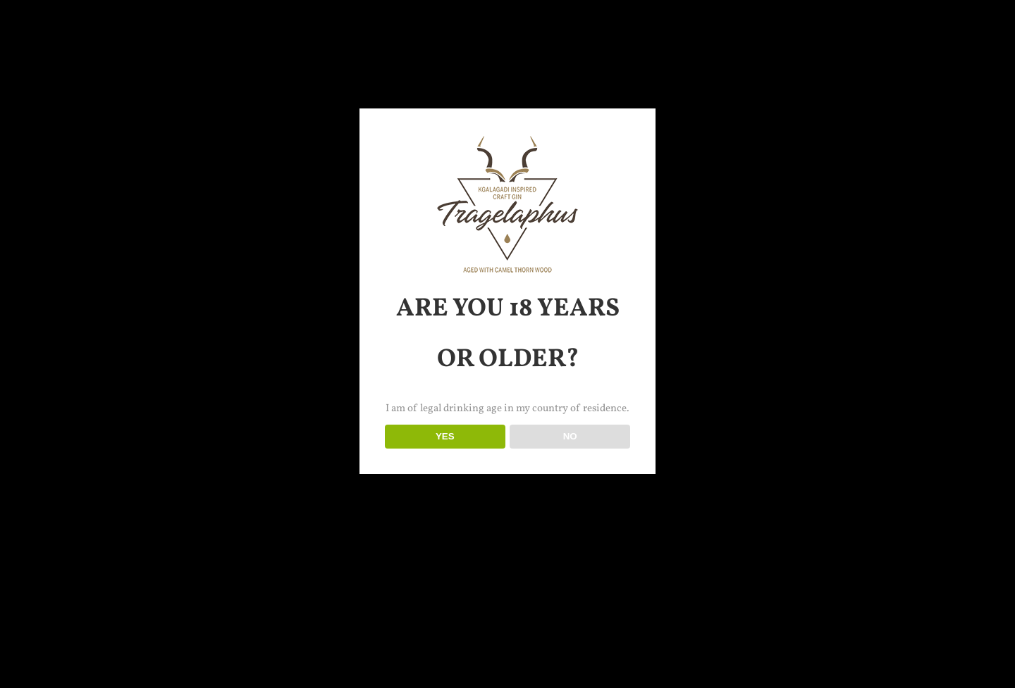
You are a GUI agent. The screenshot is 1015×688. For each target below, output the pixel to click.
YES (445, 436)
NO (570, 436)
